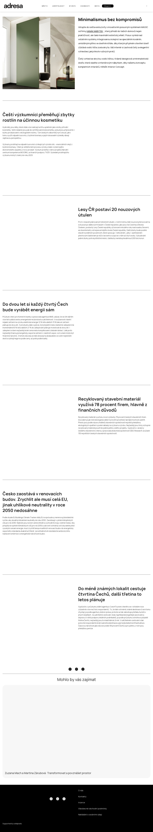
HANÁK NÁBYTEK (95, 31)
